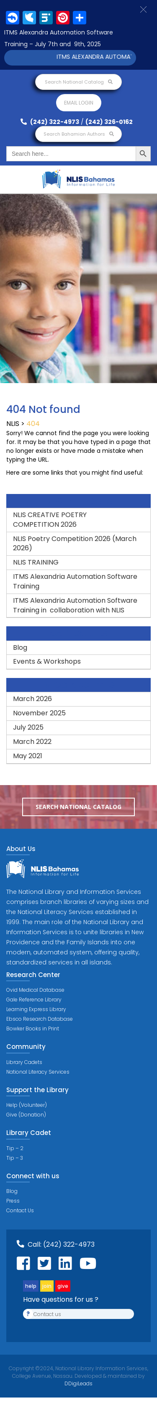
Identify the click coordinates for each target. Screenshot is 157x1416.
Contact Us (20, 1210)
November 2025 (39, 713)
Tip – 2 (14, 1148)
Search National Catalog (79, 82)
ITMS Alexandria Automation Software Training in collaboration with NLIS (75, 605)
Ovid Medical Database (35, 989)
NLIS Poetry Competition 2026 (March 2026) (74, 543)
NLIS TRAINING (36, 562)
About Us (21, 848)
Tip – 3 (14, 1157)
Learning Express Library (36, 1009)
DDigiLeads (78, 1383)
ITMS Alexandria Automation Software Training (75, 581)
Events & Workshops (47, 661)
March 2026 (32, 699)
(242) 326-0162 (109, 122)
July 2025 (28, 727)
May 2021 (27, 756)
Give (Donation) (26, 1114)
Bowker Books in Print (32, 1028)
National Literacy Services (37, 1071)
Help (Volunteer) (26, 1105)
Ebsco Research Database (39, 1018)
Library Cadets (24, 1062)
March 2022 (32, 741)
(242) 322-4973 (50, 122)
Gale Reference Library (34, 999)
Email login (78, 102)
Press (13, 1200)
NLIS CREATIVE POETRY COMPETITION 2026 (50, 519)
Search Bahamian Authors (79, 134)
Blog (20, 647)
